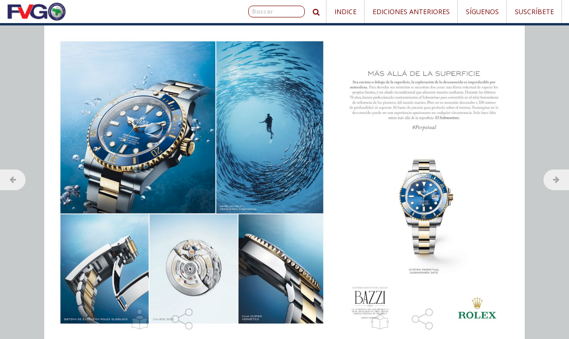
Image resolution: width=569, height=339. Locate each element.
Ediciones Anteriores (411, 11)
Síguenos (482, 11)
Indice (345, 11)
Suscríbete (534, 11)
